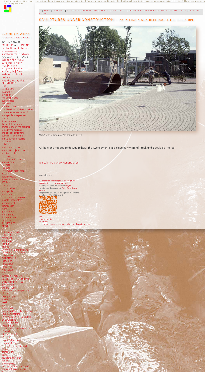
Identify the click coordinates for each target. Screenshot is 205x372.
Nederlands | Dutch (12, 74)
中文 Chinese (9, 65)
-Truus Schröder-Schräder (15, 346)
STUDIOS (7, 235)
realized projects (10, 97)
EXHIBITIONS (9, 258)
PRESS (5, 360)
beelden (6, 77)
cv (40, 10)
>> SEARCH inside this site (15, 48)
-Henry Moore (9, 343)
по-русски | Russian (12, 68)
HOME (41, 216)
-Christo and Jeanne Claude (16, 328)
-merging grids (9, 296)
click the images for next (9, 51)
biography (7, 91)
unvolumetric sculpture (13, 252)
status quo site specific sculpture (13, 140)
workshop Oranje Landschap (17, 311)
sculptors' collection (12, 357)
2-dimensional (9, 217)
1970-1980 (7, 261)
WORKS (6, 182)
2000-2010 (7, 270)
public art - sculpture (12, 135)
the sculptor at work (12, 124)
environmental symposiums (16, 290)
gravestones (8, 211)
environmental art (11, 147)
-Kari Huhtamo (9, 337)
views (13, 176)
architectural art (10, 153)
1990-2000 (7, 267)
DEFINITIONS (9, 83)
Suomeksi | (7, 62)
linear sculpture (10, 121)
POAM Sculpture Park (13, 179)
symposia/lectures (167, 10)
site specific (73, 10)
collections (7, 103)
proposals (6, 156)
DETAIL (5, 226)
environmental (89, 10)
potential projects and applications (12, 160)
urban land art (9, 188)
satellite (6, 176)
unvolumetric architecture (15, 249)
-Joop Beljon (8, 325)
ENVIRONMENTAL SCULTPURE (17, 316)
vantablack (43, 221)
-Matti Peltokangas (11, 340)
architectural (118, 10)
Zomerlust (7, 237)
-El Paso (6, 164)
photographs (8, 351)
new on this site (45, 219)
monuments (8, 214)
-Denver (6, 167)
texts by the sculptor (12, 129)
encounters (194, 10)
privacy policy (8, 363)
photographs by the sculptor (16, 126)
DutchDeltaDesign (69, 188)
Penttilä (42, 190)
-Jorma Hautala (10, 334)
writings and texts (11, 232)
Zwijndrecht (8, 284)
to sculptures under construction (59, 162)
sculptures (58, 10)
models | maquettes (12, 199)
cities (183, 10)
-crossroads (8, 299)
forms (5, 208)
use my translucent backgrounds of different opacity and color (65, 224)
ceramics (6, 220)
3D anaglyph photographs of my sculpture (57, 180)
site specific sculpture (13, 132)
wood (4, 302)
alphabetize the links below (15, 54)
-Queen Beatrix (10, 322)
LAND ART (24, 45)
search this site (45, 175)
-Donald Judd (8, 331)
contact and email (17, 37)
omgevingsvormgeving (13, 80)
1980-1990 (7, 264)
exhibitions (150, 10)
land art (104, 10)
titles (4, 229)
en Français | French (13, 71)
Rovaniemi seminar (11, 313)
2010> (5, 273)
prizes (5, 349)
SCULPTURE (8, 45)
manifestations (9, 106)
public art (6, 144)
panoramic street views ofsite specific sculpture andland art (15, 115)
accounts (43, 13)
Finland (5, 246)
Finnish (17, 62)
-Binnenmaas (9, 293)
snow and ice (8, 308)
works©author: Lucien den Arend (53, 183)
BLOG (4, 86)
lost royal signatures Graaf (15, 366)
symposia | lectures (12, 275)
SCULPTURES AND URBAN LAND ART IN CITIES (15, 280)
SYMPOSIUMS (9, 287)
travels (5, 354)
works (47, 10)
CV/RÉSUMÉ (8, 88)
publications (134, 10)
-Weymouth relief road (13, 170)
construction (8, 205)
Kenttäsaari (7, 241)
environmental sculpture (14, 197)
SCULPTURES (8, 223)
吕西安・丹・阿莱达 (13, 59)
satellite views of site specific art (18, 109)
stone (4, 305)
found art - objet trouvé (13, 150)
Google (68, 185)
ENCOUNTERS (9, 319)
